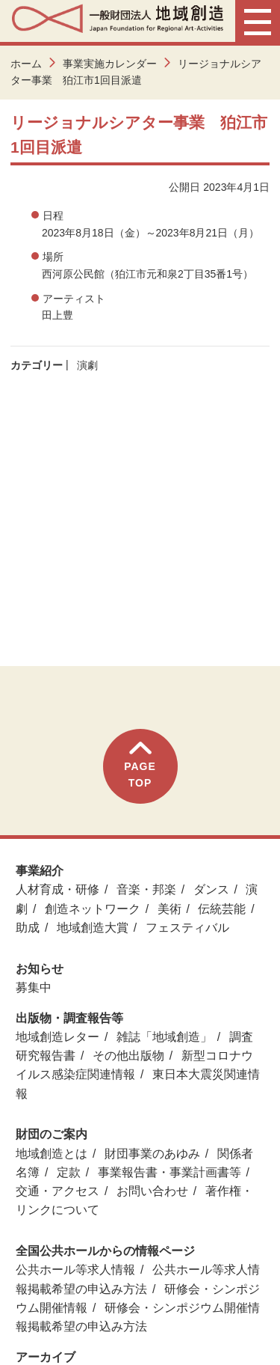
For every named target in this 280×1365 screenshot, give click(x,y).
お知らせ (39, 968)
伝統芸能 (222, 909)
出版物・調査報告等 (69, 1018)
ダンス (211, 889)
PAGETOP (140, 765)
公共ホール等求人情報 (75, 1269)
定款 (69, 1172)
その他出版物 (128, 1055)
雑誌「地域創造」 (164, 1036)
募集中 (34, 987)
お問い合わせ (152, 1191)
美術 (169, 909)
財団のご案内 (51, 1134)
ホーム (26, 64)
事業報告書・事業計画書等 (169, 1172)
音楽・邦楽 (146, 889)
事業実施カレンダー (110, 64)
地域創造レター (57, 1036)
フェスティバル (187, 927)
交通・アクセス (57, 1191)
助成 (28, 927)
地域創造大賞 (92, 927)
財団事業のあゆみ (152, 1153)
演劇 (87, 365)
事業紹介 (39, 870)
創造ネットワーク (92, 909)
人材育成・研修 (57, 889)
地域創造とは (51, 1153)
